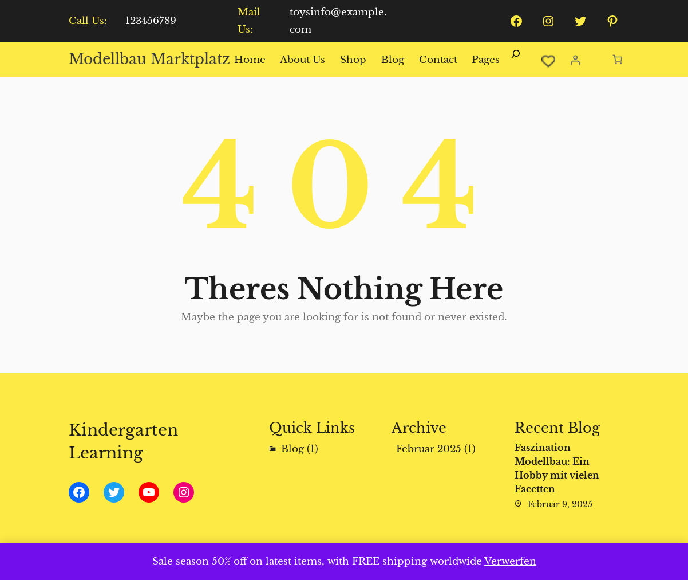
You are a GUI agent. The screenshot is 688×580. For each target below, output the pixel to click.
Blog (292, 449)
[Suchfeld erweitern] (515, 60)
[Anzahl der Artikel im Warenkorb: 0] (618, 60)
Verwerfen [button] (510, 561)
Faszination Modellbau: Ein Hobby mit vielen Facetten (557, 468)
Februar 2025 (428, 449)
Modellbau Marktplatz (149, 59)
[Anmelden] (575, 60)
